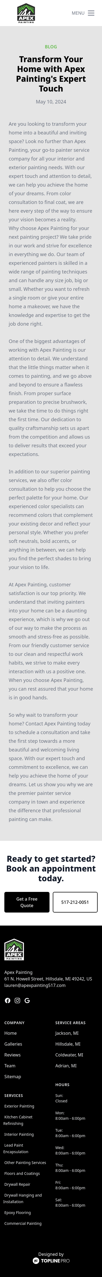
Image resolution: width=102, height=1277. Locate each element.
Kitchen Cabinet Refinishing (17, 1120)
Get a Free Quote (27, 902)
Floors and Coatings (22, 1173)
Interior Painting (19, 1134)
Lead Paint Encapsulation (15, 1148)
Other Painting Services (25, 1162)
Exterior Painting (19, 1106)
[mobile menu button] (91, 13)
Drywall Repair (17, 1184)
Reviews (12, 1055)
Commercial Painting (23, 1223)
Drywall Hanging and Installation (22, 1198)
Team (10, 1066)
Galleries (13, 1044)
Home (10, 1033)
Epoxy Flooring (17, 1212)
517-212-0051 (75, 902)
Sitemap (12, 1077)
